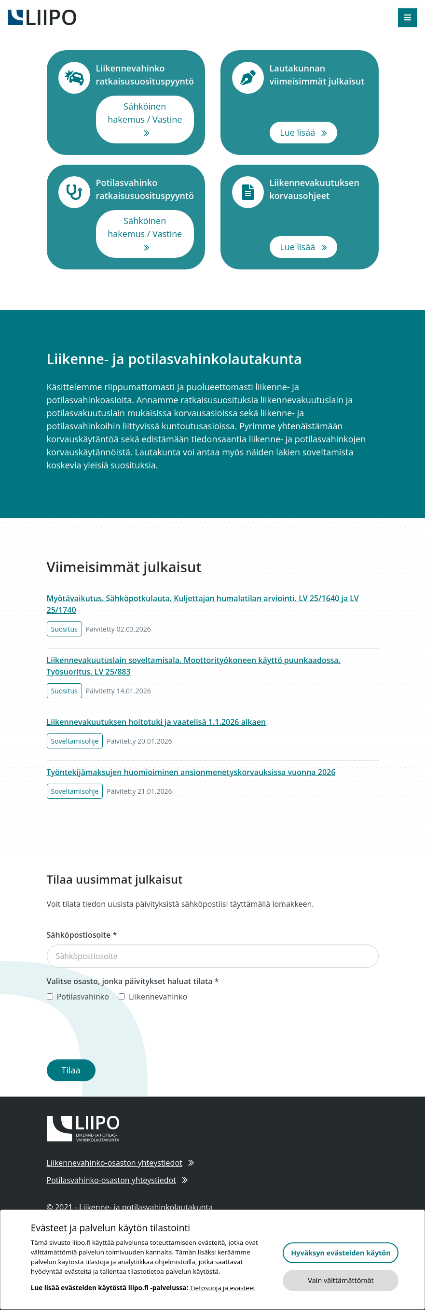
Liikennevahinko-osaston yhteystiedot (120, 1162)
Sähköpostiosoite (82, 935)
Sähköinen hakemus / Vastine (151, 119)
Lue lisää (308, 132)
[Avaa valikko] (407, 17)
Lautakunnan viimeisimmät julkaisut (318, 74)
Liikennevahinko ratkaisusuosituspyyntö (145, 74)
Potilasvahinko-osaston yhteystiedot (117, 1180)
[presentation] (120, 1033)
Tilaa (71, 1070)
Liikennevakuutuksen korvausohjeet (318, 189)
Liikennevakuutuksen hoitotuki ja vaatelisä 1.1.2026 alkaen (156, 722)
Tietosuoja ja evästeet (222, 1287)
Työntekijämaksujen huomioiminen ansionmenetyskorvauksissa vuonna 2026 (191, 772)
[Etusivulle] (42, 16)
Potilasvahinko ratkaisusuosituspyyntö (145, 189)
